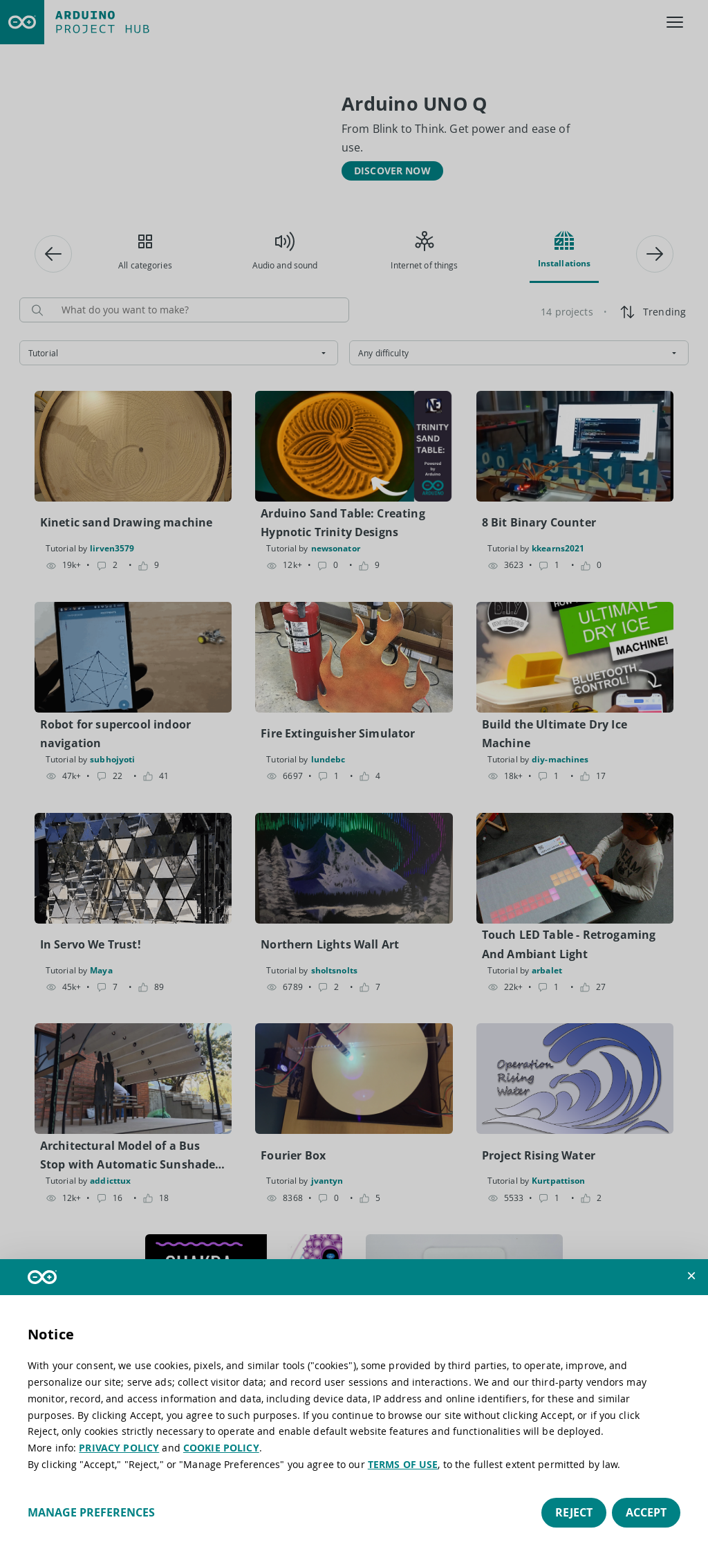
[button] (691, 1275)
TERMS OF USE (403, 1464)
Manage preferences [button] (91, 1512)
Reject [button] (574, 1512)
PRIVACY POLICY (119, 1447)
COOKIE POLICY (221, 1447)
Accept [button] (646, 1512)
